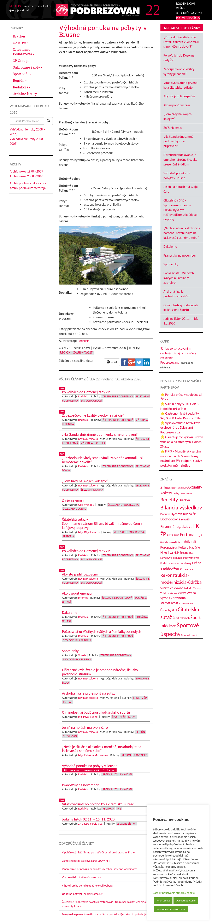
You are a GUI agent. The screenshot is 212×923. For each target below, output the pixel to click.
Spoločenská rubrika (77, 640)
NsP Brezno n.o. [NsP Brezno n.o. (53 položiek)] (184, 553)
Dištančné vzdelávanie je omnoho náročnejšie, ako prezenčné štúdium (181, 159)
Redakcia (21, 87)
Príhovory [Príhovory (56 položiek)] (186, 569)
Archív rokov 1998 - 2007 (26, 171)
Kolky (132, 717)
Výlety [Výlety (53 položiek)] (182, 593)
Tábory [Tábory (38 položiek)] (197, 588)
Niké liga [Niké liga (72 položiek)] (166, 552)
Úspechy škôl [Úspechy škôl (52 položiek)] (168, 610)
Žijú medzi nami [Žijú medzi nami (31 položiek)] (189, 635)
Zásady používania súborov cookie (174, 893)
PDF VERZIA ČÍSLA (188, 18)
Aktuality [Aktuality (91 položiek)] (194, 487)
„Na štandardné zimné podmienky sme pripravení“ (179, 141)
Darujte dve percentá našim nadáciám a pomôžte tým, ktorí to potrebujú (104, 914)
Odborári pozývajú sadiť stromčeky (82, 894)
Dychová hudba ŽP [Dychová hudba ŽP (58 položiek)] (183, 514)
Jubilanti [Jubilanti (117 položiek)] (188, 541)
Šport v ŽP (22, 74)
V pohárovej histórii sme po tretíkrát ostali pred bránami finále (98, 852)
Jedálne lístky (25, 94)
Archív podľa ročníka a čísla (28, 183)
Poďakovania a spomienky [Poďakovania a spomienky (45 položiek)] (176, 563)
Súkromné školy (27, 67)
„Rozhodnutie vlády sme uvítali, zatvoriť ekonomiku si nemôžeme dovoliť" (181, 42)
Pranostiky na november (180, 255)
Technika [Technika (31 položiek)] (188, 588)
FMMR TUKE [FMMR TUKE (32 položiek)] (173, 535)
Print (112, 362)
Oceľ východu (86, 505)
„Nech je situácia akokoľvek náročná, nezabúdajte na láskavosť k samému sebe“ (182, 233)
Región (19, 80)
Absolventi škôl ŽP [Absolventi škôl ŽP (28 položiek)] (179, 487)
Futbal (67, 702)
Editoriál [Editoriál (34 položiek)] (185, 519)
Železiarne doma (92, 489)
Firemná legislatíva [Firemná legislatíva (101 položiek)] (176, 526)
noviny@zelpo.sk (88, 439)
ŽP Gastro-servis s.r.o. (90, 823)
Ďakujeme (170, 247)
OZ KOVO (20, 43)
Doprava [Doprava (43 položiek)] (165, 514)
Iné (119, 808)
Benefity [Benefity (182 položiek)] (169, 499)
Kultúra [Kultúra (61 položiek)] (183, 547)
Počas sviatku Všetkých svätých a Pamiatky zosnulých (179, 278)
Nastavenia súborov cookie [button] (171, 909)
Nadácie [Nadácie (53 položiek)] (194, 547)
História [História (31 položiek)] (164, 542)
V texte (82, 655)
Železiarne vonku (74, 508)
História (68, 536)
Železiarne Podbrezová (23, 51)
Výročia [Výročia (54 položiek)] (165, 598)
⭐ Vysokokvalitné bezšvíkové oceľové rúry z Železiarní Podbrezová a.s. (180, 427)
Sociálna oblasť (91, 400)
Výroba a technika (93, 443)
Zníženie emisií (173, 128)
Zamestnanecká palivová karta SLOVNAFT (86, 861)
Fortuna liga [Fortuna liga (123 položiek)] (191, 534)
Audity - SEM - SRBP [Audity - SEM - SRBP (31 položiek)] (182, 493)
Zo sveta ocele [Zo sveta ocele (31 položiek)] (186, 603)
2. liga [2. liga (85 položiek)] (165, 487)
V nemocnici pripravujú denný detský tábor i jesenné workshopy (99, 869)
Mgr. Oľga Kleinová (89, 532)
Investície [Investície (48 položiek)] (174, 542)
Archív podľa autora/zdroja (28, 188)
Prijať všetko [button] (163, 900)
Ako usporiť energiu (177, 105)
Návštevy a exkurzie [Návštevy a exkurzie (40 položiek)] (171, 558)
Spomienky (171, 264)
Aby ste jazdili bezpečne (179, 96)
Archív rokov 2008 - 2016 (26, 176)
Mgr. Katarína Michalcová (93, 755)
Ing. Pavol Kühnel (88, 717)
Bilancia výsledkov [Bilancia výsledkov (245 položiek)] (181, 507)
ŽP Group (21, 60)
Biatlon (19, 36)
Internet (83, 598)
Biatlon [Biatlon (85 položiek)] (184, 500)
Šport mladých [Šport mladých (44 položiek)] (181, 618)
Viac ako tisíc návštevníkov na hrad (82, 877)
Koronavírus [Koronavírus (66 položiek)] (169, 547)
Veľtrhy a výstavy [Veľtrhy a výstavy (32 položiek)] (168, 593)
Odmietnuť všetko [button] (186, 900)
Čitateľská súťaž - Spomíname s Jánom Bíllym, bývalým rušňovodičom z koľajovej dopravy (181, 209)
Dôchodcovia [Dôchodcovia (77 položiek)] (170, 519)
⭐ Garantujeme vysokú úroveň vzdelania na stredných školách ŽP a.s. (181, 442)
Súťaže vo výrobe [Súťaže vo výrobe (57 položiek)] (171, 588)
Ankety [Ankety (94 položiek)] (166, 492)
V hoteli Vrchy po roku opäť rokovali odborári (88, 885)
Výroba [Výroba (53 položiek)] (191, 593)
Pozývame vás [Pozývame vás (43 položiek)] (191, 558)
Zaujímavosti (83, 353)
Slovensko (70, 736)
